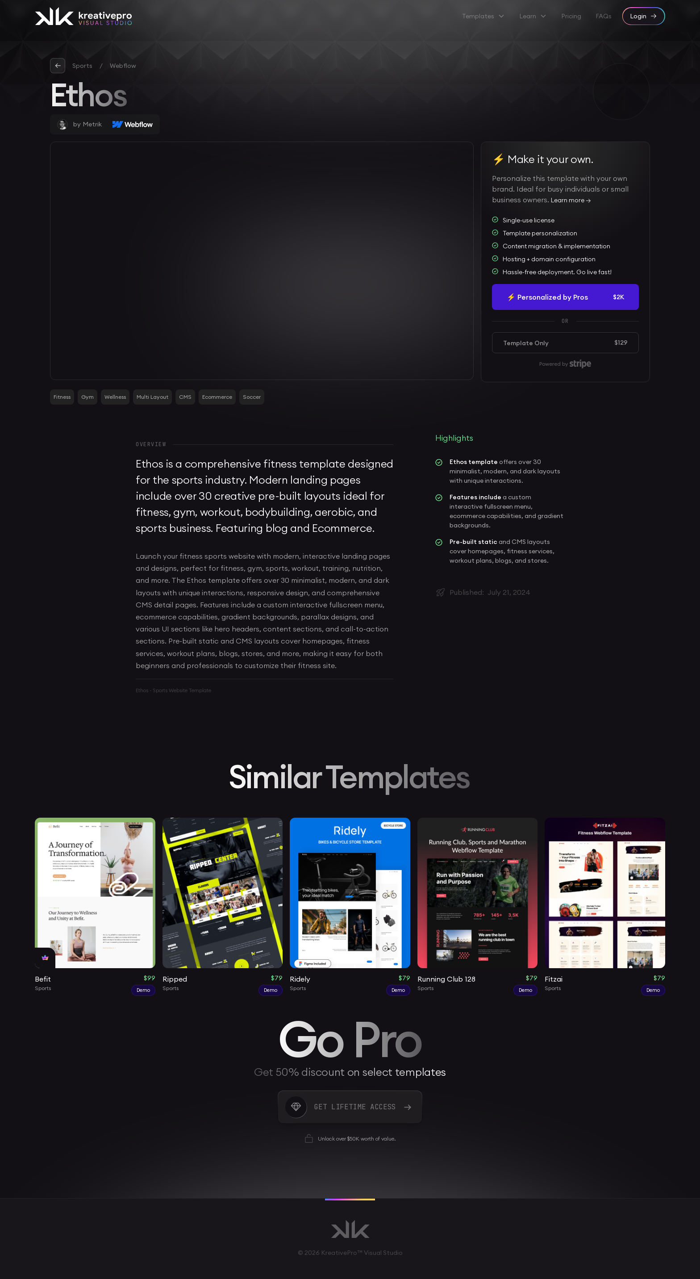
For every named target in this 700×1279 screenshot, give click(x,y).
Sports (82, 66)
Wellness (115, 396)
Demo (143, 990)
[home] (83, 16)
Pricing (571, 16)
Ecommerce (217, 396)
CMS (185, 396)
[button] (483, 16)
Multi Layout (152, 396)
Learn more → (571, 200)
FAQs (604, 16)
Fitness (62, 396)
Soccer (252, 396)
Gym (87, 396)
